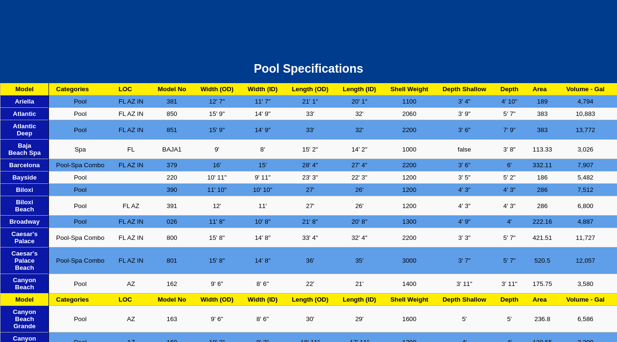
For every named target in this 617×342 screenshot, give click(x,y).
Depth (510, 89)
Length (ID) (359, 89)
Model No (172, 89)
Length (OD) (310, 89)
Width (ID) (263, 89)
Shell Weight (409, 89)
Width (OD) (217, 89)
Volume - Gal (585, 89)
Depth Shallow (464, 89)
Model (24, 89)
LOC (125, 89)
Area (540, 89)
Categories (72, 89)
